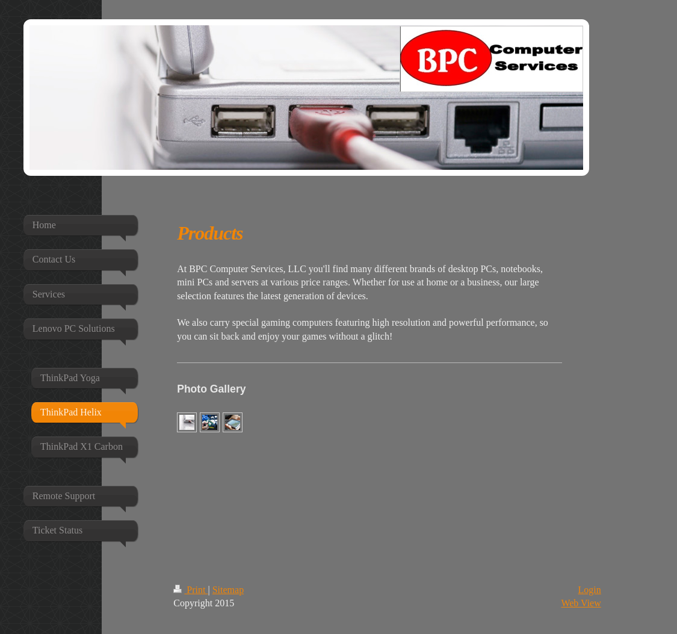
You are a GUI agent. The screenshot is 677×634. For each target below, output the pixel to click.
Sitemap (228, 590)
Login (589, 590)
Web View (581, 603)
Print (190, 590)
